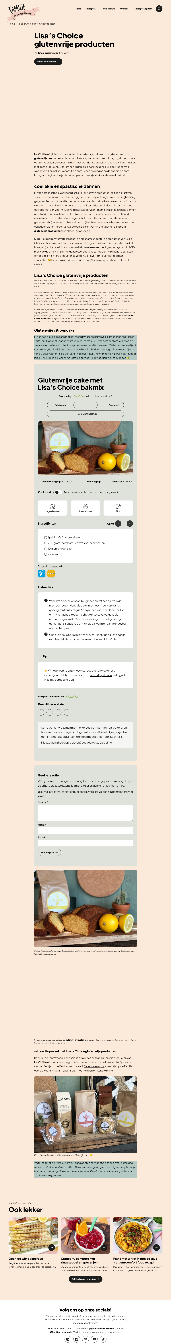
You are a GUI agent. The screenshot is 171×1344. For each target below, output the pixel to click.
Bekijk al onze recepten (85, 1279)
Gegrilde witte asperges (26, 1258)
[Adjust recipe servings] (124, 524)
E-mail (42, 837)
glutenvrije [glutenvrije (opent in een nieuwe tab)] (107, 1057)
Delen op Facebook (67, 712)
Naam (42, 824)
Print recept (61, 405)
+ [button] (130, 523)
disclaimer (106, 742)
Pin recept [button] (113, 405)
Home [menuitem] (78, 8)
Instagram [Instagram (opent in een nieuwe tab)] (56, 1070)
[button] (74, 396)
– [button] (118, 523)
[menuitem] (91, 8)
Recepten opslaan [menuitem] (143, 8)
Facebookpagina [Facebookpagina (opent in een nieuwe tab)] (94, 1066)
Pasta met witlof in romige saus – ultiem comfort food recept (135, 1260)
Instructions (85, 508)
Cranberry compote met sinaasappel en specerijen (79, 1260)
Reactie (43, 802)
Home (12, 24)
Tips (118, 508)
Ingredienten (53, 508)
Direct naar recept (46, 61)
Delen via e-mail (41, 712)
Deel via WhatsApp (88, 413)
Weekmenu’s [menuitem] (109, 8)
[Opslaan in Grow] (85, 405)
